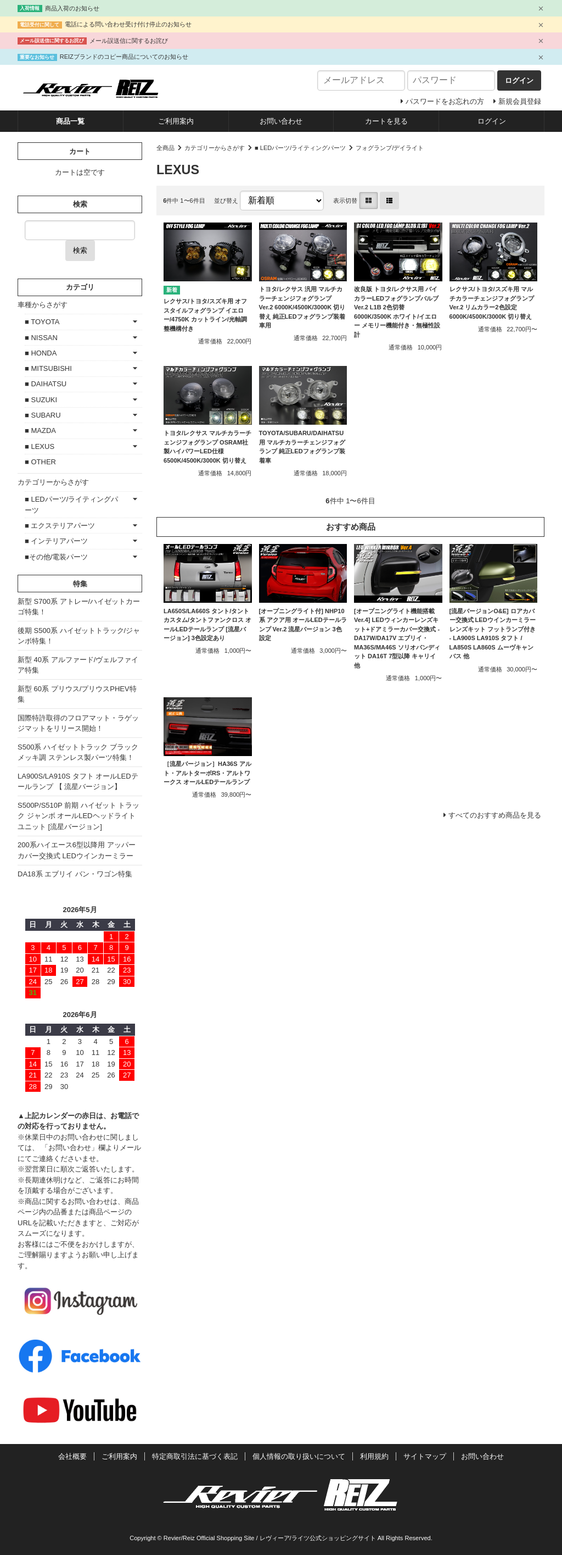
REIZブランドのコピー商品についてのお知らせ (124, 56)
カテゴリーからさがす (214, 148)
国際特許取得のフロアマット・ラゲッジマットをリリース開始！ (78, 723)
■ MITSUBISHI (48, 368)
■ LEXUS (39, 446)
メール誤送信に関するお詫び (128, 40)
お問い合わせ (281, 121)
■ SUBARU (43, 415)
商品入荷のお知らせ (72, 8)
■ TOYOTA (42, 322)
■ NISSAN (41, 338)
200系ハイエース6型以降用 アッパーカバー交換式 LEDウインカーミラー (77, 850)
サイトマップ (424, 1456)
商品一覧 (70, 121)
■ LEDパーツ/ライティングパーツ (300, 148)
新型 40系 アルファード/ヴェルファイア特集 (78, 665)
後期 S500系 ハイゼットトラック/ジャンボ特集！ (79, 636)
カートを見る (386, 121)
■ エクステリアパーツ (60, 525)
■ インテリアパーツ (56, 541)
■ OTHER (40, 462)
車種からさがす (43, 305)
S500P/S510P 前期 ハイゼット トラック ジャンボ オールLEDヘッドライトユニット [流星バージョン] (78, 816)
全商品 (165, 148)
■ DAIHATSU (45, 384)
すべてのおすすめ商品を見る (494, 815)
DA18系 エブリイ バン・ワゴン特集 (75, 874)
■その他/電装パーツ (56, 557)
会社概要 (72, 1456)
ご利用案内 (176, 121)
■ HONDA (41, 353)
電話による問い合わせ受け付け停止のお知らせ (128, 24)
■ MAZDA (40, 430)
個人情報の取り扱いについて (298, 1456)
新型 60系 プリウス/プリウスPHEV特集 (77, 694)
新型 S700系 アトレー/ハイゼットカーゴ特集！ (79, 607)
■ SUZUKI (41, 400)
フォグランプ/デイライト (390, 148)
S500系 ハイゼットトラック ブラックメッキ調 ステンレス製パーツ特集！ (78, 752)
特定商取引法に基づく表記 (195, 1456)
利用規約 (374, 1456)
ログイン (491, 121)
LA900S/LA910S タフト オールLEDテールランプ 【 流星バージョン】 (78, 781)
